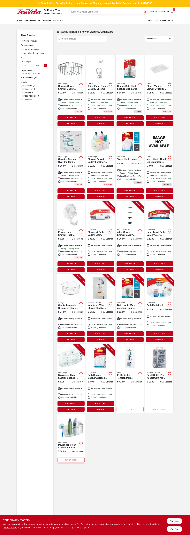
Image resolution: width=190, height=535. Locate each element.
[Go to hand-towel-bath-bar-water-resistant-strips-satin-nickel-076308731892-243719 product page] (159, 237)
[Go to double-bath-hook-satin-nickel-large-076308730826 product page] (130, 91)
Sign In (153, 12)
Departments (32, 20)
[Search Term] (108, 12)
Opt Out (174, 529)
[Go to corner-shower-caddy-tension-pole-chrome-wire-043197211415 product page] (130, 378)
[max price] (37, 65)
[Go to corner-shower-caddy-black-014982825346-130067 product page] (130, 237)
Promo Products (30, 41)
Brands (47, 20)
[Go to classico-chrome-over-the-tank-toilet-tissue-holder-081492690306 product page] (71, 164)
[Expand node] (21, 77)
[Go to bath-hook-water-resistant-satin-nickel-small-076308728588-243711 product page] (130, 308)
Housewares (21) (30, 77)
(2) (27, 99)
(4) (28, 92)
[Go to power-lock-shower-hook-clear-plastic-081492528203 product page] (71, 237)
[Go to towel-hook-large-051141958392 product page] (130, 164)
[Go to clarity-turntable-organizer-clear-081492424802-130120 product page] (71, 308)
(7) (29, 85)
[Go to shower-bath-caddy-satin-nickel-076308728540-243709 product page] (100, 237)
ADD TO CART (71, 118)
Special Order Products (33, 53)
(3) (31, 96)
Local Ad (58, 20)
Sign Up (165, 12)
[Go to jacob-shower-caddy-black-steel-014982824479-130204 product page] (159, 378)
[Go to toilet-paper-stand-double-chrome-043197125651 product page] (100, 91)
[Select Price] (45, 65)
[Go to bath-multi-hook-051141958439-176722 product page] (159, 308)
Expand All (36, 73)
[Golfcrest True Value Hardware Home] (29, 11)
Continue (174, 521)
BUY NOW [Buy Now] (71, 124)
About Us (153, 20)
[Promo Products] (22, 41)
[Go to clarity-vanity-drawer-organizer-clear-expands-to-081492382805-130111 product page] (159, 91)
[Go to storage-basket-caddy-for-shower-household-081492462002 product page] (100, 164)
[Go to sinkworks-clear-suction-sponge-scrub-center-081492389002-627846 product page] (71, 378)
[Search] (145, 11)
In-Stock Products (31, 49)
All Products (28, 45)
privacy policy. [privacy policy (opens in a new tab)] (10, 527)
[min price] (25, 65)
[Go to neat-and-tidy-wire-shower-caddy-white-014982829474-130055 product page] (100, 308)
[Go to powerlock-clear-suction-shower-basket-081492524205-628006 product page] (71, 439)
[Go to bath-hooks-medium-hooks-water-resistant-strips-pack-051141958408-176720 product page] (100, 378)
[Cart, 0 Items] (172, 11)
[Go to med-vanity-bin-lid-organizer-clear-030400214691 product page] (159, 164)
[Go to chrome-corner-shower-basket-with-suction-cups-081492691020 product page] (71, 91)
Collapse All (25, 73)
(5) (29, 89)
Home (19, 20)
